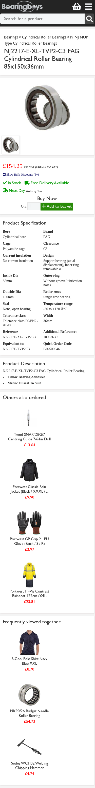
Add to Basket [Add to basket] (57, 206)
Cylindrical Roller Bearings (44, 37)
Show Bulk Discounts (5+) (21, 174)
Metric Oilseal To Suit (24, 383)
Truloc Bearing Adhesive (26, 377)
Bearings (11, 37)
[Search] (89, 19)
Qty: (24, 206)
